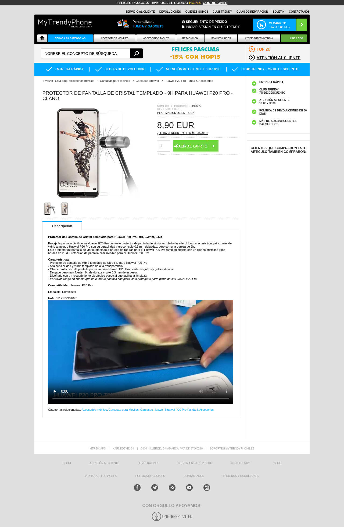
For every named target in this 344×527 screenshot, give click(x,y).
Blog (277, 463)
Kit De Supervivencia (259, 38)
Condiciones (215, 3)
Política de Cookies (150, 476)
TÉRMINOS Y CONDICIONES (241, 476)
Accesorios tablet (156, 38)
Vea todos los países (101, 476)
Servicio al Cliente (140, 11)
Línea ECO (296, 38)
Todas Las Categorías (70, 38)
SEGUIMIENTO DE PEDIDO (195, 463)
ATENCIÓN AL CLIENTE (104, 463)
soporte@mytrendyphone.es (232, 448)
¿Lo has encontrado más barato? (182, 133)
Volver (49, 80)
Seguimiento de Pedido (206, 22)
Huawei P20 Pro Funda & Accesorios (189, 409)
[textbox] (92, 53)
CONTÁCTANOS (299, 11)
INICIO (67, 463)
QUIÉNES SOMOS (196, 11)
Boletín (278, 11)
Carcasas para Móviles (124, 409)
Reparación (190, 38)
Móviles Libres (221, 38)
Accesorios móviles (94, 409)
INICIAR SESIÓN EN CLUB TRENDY (213, 27)
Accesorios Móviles (114, 38)
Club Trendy (222, 11)
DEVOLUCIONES (170, 11)
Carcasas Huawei (151, 409)
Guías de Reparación (252, 11)
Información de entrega (175, 112)
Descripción (62, 226)
